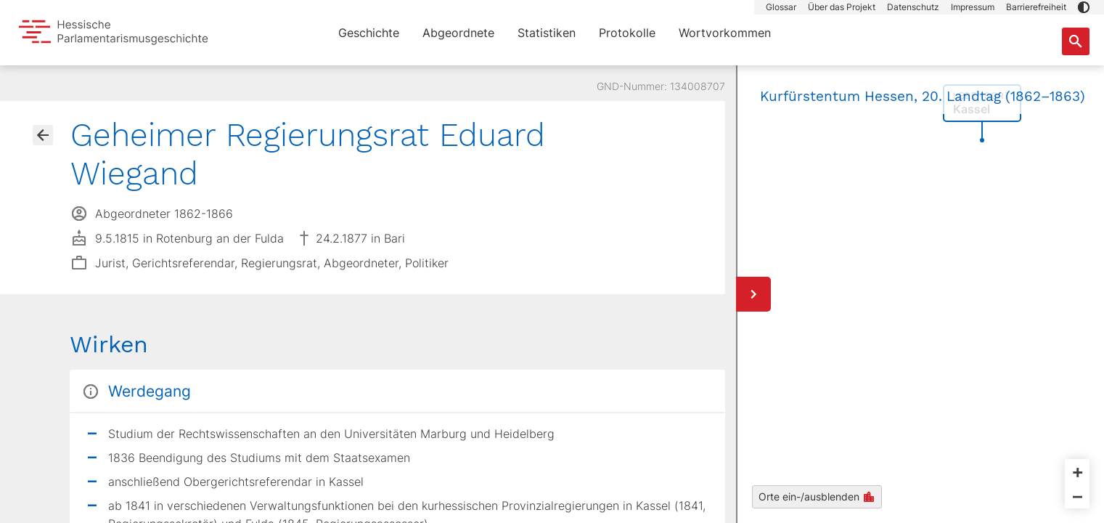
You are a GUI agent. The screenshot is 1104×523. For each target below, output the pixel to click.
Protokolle (627, 32)
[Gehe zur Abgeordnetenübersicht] (43, 135)
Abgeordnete (458, 32)
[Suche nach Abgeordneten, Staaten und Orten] (1075, 41)
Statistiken (547, 32)
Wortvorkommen (725, 32)
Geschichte (368, 32)
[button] (1083, 7)
